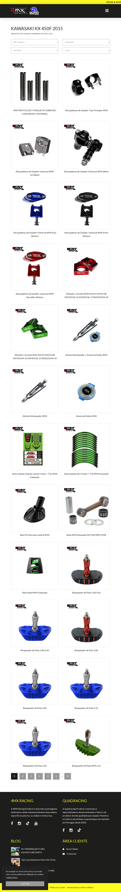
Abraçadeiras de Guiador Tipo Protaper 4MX (86, 110)
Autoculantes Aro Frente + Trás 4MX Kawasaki (86, 473)
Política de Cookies (57, 887)
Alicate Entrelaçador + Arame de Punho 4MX (86, 355)
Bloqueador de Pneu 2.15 (86, 708)
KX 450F (44, 34)
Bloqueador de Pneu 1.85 (86, 650)
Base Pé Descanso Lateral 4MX (35, 535)
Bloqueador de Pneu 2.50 (34, 765)
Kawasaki (36, 34)
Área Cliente (72, 849)
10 (67, 776)
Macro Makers (88, 887)
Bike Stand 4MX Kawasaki (34, 592)
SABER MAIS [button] (11, 877)
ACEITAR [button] (25, 884)
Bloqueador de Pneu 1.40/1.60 (86, 592)
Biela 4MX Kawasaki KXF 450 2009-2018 (86, 535)
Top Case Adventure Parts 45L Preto (38, 859)
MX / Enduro (25, 34)
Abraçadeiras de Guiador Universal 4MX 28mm (86, 171)
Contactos (71, 853)
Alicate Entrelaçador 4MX (35, 416)
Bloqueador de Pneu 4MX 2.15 (86, 765)
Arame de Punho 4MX (86, 416)
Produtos (15, 34)
